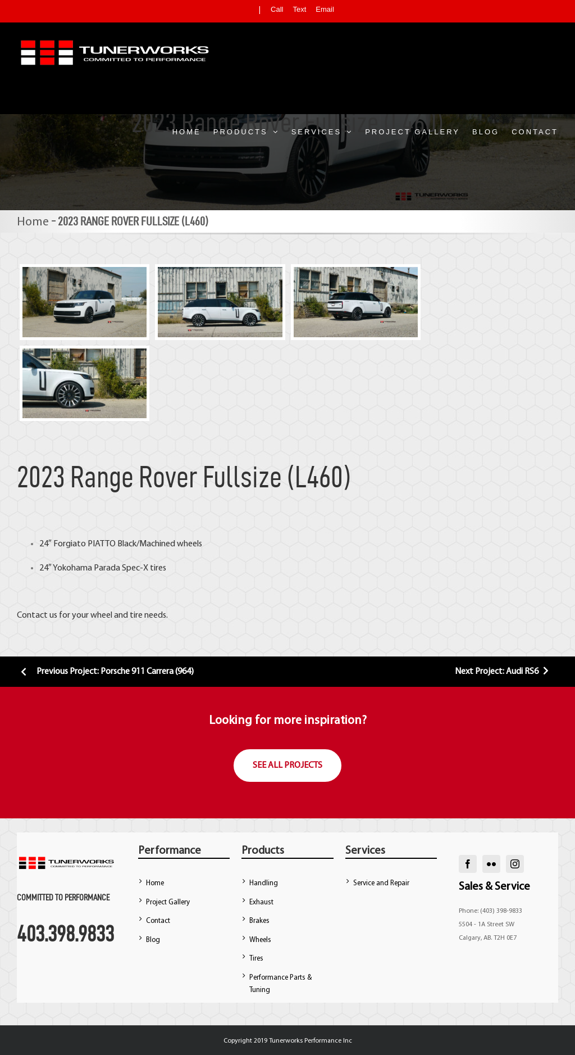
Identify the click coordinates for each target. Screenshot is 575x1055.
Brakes (259, 921)
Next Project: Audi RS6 (503, 671)
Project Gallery (168, 902)
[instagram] (515, 864)
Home (33, 222)
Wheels (260, 940)
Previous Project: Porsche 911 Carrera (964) (106, 671)
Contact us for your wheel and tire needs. (92, 615)
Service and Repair (381, 883)
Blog (153, 940)
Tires (256, 958)
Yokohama (72, 568)
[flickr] (491, 864)
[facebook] (468, 864)
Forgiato (69, 544)
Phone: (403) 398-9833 (490, 911)
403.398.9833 (65, 933)
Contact (158, 921)
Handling (263, 883)
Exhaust (261, 902)
